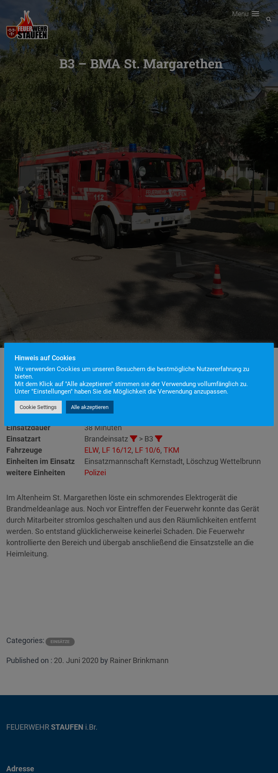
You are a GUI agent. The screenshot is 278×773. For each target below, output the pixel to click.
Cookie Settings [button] (38, 407)
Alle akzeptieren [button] (90, 407)
